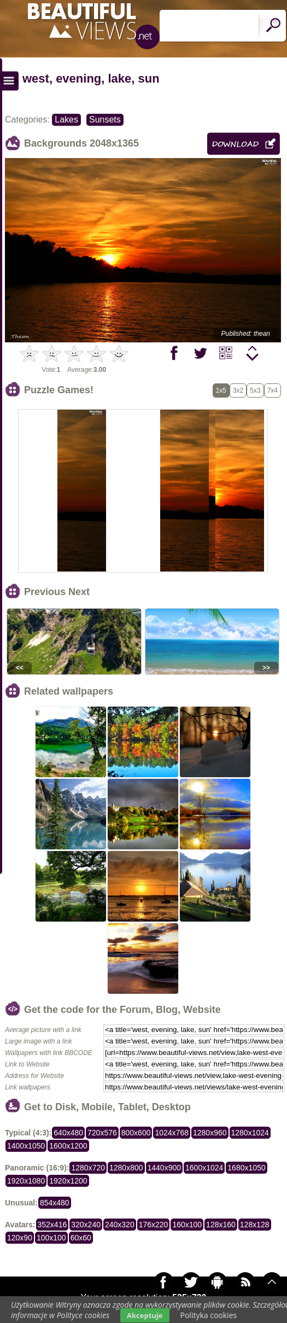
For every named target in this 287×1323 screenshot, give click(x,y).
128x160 (221, 1224)
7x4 (272, 390)
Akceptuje (144, 1315)
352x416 (52, 1224)
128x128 (255, 1224)
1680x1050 (246, 1167)
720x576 (102, 1132)
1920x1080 (26, 1180)
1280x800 (126, 1167)
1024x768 (172, 1132)
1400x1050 (26, 1145)
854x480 (54, 1202)
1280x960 (210, 1132)
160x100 (187, 1224)
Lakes (66, 119)
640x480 (68, 1132)
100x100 (51, 1237)
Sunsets (105, 119)
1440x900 (164, 1167)
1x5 (221, 390)
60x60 (81, 1237)
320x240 (86, 1224)
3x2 (238, 390)
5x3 (255, 390)
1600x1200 (68, 1145)
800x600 (136, 1132)
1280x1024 (250, 1132)
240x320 (119, 1224)
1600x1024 (204, 1167)
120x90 (19, 1237)
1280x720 (88, 1167)
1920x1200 (68, 1180)
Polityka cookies (208, 1315)
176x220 (153, 1224)
